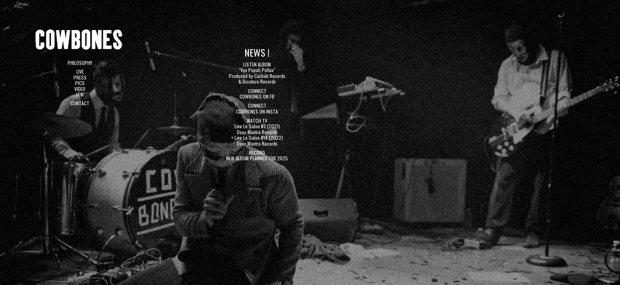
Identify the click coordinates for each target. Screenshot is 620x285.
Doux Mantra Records (257, 132)
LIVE (80, 71)
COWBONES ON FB (257, 96)
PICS (80, 83)
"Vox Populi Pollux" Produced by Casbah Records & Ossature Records (257, 75)
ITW (80, 94)
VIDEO (79, 89)
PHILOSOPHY (80, 62)
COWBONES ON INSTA (257, 111)
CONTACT (79, 103)
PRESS (80, 77)
